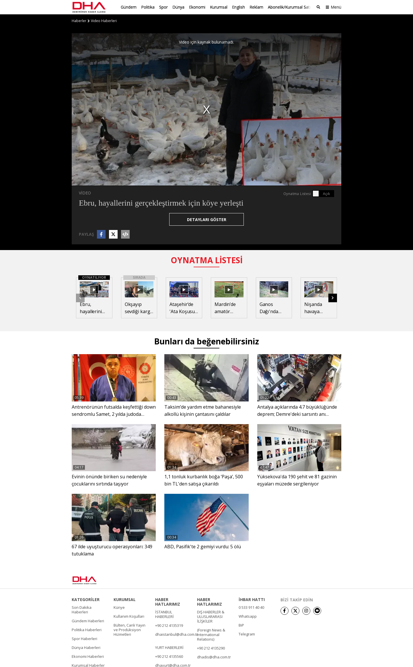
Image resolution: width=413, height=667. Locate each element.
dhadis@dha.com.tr (214, 656)
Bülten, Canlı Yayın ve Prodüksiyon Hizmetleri (129, 629)
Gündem (129, 7)
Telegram (247, 633)
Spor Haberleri (84, 638)
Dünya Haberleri (86, 647)
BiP (241, 625)
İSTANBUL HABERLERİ (164, 614)
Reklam (256, 7)
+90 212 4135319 (169, 625)
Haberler (79, 21)
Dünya (178, 7)
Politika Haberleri (87, 629)
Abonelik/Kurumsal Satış (290, 7)
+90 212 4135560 (169, 656)
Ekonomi (197, 7)
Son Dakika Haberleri (81, 609)
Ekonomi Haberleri (88, 656)
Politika (148, 7)
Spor (163, 7)
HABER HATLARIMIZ (167, 601)
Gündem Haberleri (88, 620)
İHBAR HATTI (252, 599)
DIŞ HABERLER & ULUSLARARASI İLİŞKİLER (210, 616)
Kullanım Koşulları (129, 616)
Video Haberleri (104, 21)
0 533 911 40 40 (251, 607)
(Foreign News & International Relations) (211, 634)
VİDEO (85, 193)
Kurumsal (218, 7)
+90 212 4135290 (211, 647)
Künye (119, 607)
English (238, 7)
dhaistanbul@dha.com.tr (176, 634)
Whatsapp (248, 616)
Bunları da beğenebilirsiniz (206, 341)
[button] (332, 297)
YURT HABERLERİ (169, 647)
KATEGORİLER (86, 599)
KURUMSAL (125, 599)
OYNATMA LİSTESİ (207, 260)
